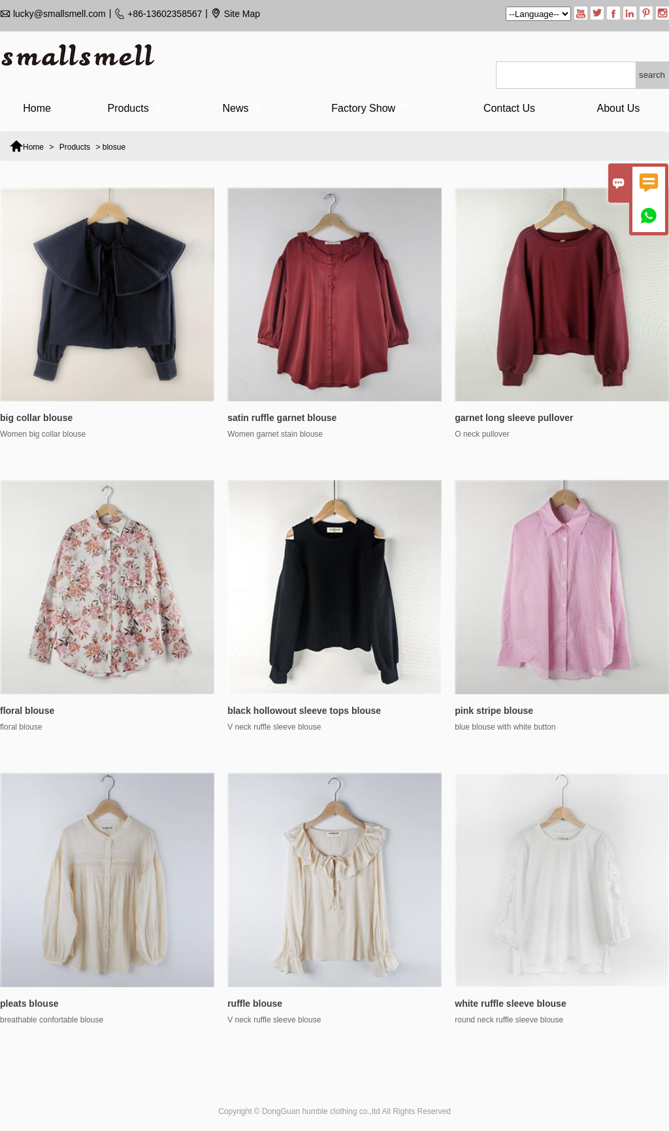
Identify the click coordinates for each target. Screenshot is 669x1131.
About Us (618, 108)
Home (37, 108)
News (242, 108)
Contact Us (509, 108)
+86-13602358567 (164, 13)
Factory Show (369, 108)
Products (135, 108)
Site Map (242, 13)
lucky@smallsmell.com (59, 13)
